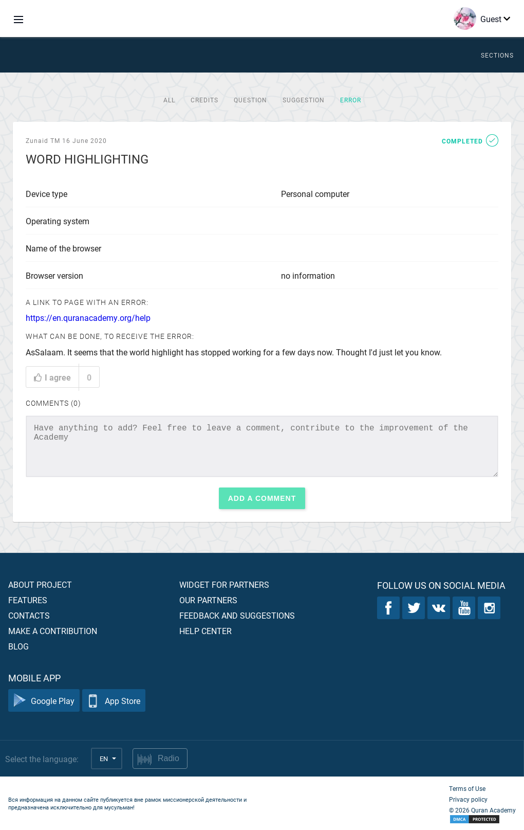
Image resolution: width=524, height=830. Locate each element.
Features (27, 599)
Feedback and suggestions (237, 615)
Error (350, 100)
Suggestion (304, 100)
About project (40, 584)
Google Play (43, 701)
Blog (18, 646)
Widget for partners (224, 584)
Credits (204, 100)
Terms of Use (467, 788)
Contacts (29, 615)
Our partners (208, 599)
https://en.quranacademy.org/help (88, 317)
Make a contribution (52, 630)
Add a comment (262, 498)
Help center (205, 630)
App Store (113, 701)
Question (250, 100)
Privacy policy (468, 799)
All (169, 100)
